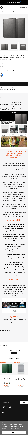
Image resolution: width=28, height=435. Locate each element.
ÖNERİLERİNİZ (3, 336)
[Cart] (22, 7)
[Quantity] (14, 80)
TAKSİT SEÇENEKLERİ (5, 330)
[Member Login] (19, 7)
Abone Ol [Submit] (24, 402)
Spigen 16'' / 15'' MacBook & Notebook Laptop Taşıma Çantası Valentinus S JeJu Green (7, 380)
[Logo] (1, 7)
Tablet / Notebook (13, 61)
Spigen (11, 63)
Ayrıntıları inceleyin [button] (16, 428)
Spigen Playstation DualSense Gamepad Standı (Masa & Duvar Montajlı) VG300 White (21, 380)
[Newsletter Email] (10, 402)
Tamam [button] (14, 432)
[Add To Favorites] (4, 89)
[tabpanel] (7, 375)
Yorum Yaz (14, 353)
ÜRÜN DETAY (3, 98)
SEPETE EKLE (14, 83)
